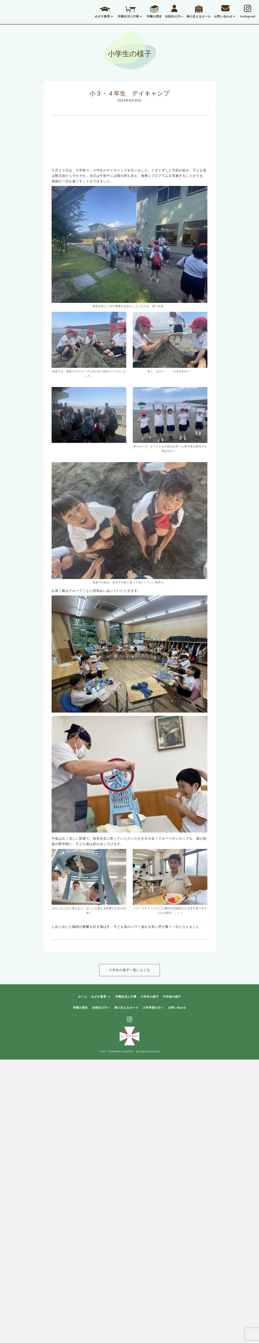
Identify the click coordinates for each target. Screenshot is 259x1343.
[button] (112, 16)
